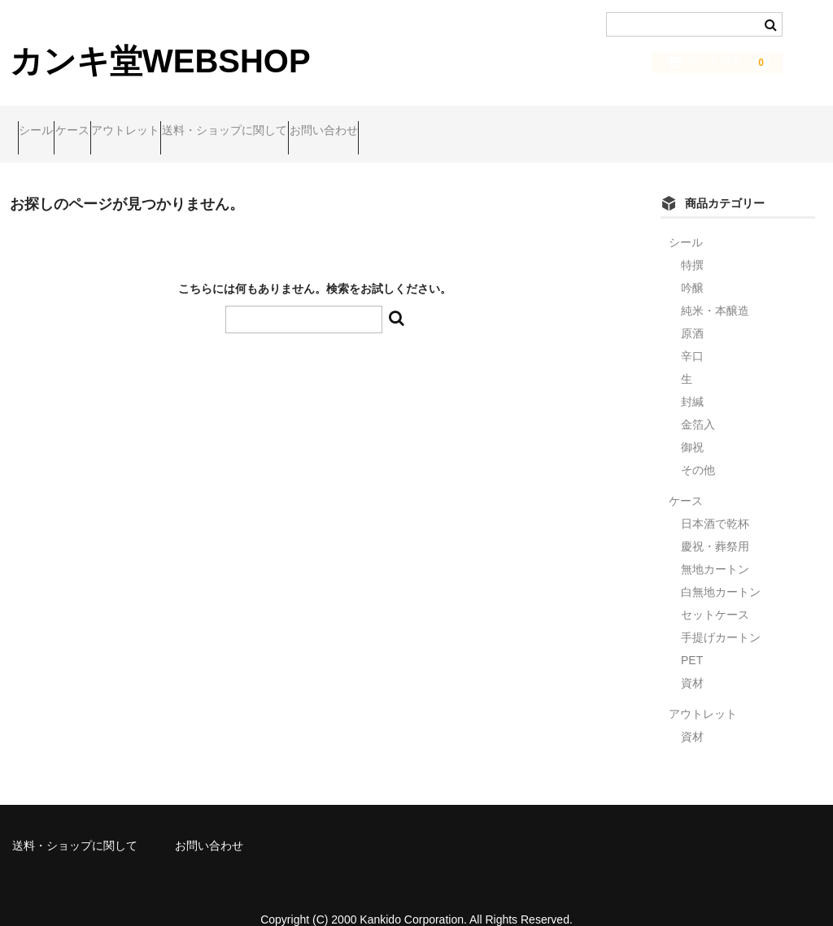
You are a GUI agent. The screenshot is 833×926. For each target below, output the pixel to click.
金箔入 (698, 401)
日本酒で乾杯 (715, 500)
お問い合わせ (456, 122)
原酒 (692, 310)
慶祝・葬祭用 (715, 523)
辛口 (692, 333)
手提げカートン (721, 614)
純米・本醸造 (715, 287)
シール (44, 122)
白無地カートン (721, 569)
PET (692, 637)
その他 (698, 447)
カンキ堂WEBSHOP (160, 61)
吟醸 (692, 265)
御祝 (692, 424)
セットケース (715, 591)
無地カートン (715, 546)
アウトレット (196, 122)
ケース (111, 122)
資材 (692, 660)
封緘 (692, 378)
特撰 (692, 242)
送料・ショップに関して (326, 122)
